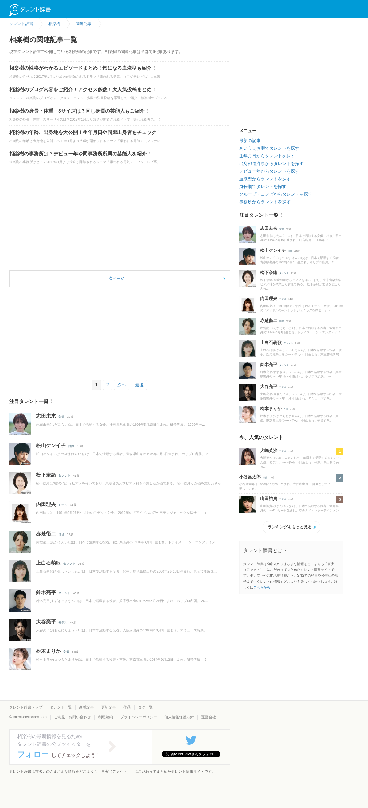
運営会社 (208, 717)
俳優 (71, 446)
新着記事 (86, 707)
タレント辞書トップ (25, 707)
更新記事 (108, 707)
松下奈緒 (46, 474)
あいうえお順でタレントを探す (269, 148)
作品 (127, 707)
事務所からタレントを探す (265, 201)
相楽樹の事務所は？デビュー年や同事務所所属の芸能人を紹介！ (80, 153)
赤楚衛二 (46, 533)
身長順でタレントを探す (262, 186)
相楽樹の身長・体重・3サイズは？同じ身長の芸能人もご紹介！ (79, 111)
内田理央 (46, 504)
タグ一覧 (145, 707)
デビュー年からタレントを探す (269, 171)
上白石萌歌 (48, 563)
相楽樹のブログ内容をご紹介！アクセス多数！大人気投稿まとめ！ (82, 89)
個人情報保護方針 (179, 717)
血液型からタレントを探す (265, 178)
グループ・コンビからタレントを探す (275, 194)
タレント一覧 (61, 707)
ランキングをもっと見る (290, 527)
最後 (139, 384)
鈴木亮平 (46, 592)
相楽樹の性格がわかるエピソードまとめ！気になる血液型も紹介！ (82, 68)
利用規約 (105, 717)
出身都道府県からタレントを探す (271, 163)
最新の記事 (250, 140)
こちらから (261, 587)
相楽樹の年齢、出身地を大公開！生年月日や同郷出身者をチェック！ (85, 132)
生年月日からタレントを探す (267, 155)
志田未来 (46, 416)
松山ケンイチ (51, 445)
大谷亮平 (46, 621)
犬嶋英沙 (268, 450)
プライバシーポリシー (138, 717)
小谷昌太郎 (250, 476)
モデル (62, 505)
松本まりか (48, 651)
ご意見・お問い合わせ (72, 717)
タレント (64, 475)
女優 (61, 416)
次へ (121, 384)
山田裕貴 (268, 498)
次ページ (117, 278)
